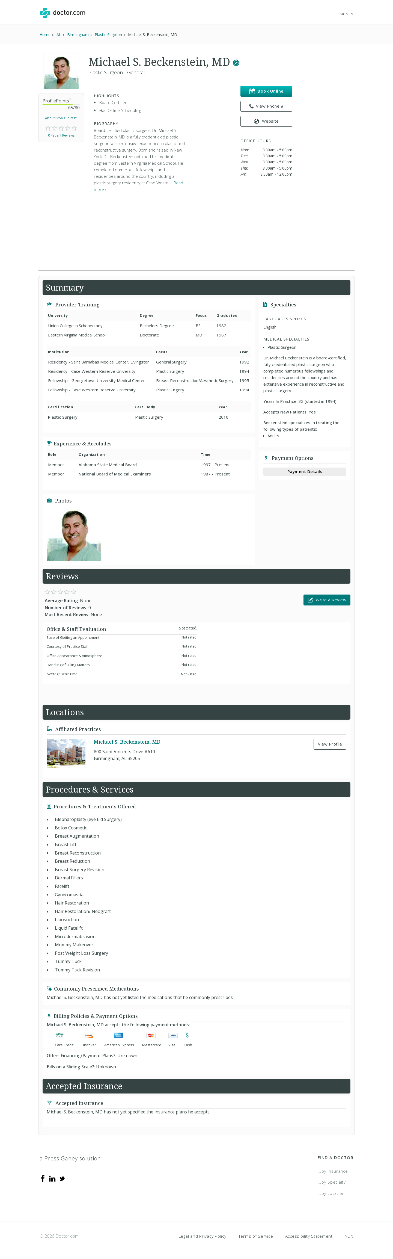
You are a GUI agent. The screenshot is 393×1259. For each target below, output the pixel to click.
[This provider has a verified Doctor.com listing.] (236, 61)
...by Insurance (333, 1171)
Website (266, 121)
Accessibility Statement (309, 1236)
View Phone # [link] (266, 106)
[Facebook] (43, 1178)
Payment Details (305, 471)
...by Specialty (332, 1182)
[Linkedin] (52, 1178)
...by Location (331, 1193)
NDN (349, 1236)
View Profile (330, 744)
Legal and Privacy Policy (203, 1236)
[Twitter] (62, 1178)
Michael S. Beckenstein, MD (127, 741)
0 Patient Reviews (61, 135)
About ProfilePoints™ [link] (61, 118)
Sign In (346, 14)
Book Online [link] (266, 91)
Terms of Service (256, 1236)
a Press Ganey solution (70, 1158)
